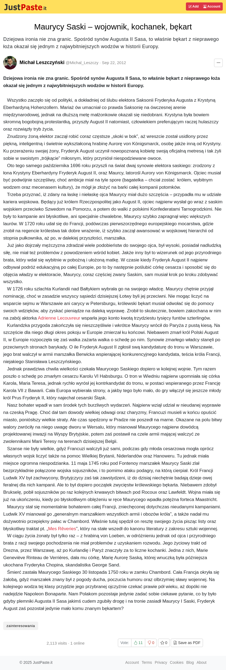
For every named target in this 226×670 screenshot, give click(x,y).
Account (211, 6)
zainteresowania (21, 626)
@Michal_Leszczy (82, 62)
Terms (147, 662)
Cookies (177, 662)
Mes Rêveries (62, 528)
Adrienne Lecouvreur (59, 318)
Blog (190, 662)
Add (193, 6)
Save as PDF (186, 643)
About (201, 662)
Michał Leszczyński (42, 62)
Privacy (161, 662)
